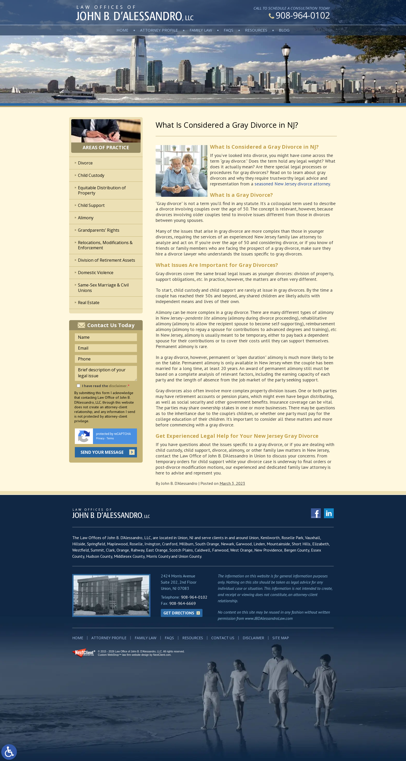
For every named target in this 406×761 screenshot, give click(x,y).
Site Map (280, 637)
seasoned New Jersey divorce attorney (292, 184)
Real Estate (88, 302)
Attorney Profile (159, 30)
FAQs (228, 30)
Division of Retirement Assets (106, 260)
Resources (256, 30)
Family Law (201, 30)
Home (122, 30)
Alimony (85, 218)
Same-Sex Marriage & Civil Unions (103, 287)
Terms (110, 438)
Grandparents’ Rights (98, 230)
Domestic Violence (95, 272)
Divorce (85, 163)
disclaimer (118, 385)
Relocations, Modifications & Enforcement (105, 245)
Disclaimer (253, 637)
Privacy (100, 438)
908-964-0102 (299, 15)
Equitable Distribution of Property (102, 190)
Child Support (91, 205)
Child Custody (91, 175)
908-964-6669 (182, 603)
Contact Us (222, 637)
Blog (284, 30)
